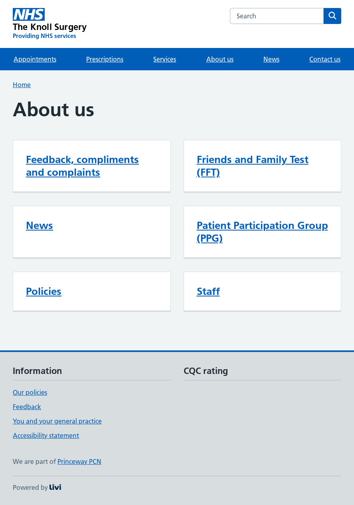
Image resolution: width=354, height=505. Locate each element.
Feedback (27, 407)
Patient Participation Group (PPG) (262, 232)
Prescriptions (104, 59)
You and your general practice (57, 421)
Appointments (35, 59)
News (271, 59)
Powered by (37, 487)
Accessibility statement (46, 435)
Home (22, 85)
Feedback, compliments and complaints (82, 166)
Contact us (324, 59)
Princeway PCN (79, 461)
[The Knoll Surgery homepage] (50, 24)
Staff (208, 291)
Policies (43, 291)
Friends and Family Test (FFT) (253, 166)
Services (164, 59)
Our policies (30, 392)
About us (219, 59)
